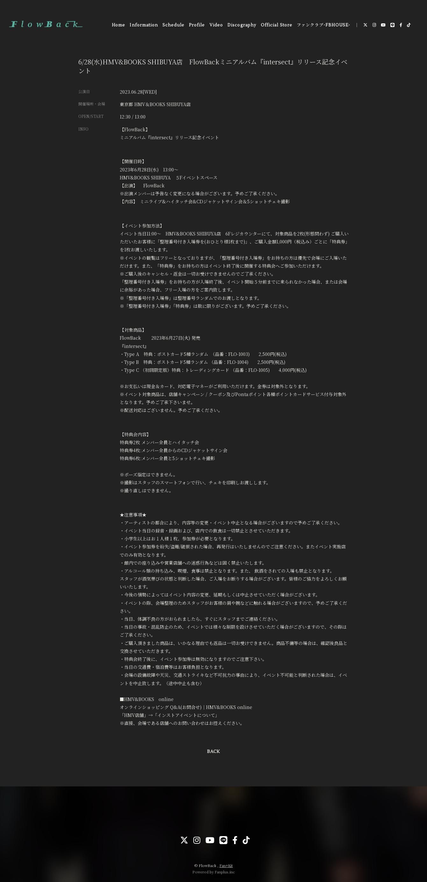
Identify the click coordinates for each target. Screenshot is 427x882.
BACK (213, 752)
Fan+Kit (226, 865)
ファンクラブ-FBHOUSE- (323, 25)
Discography (241, 25)
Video (216, 25)
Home (118, 25)
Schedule (173, 25)
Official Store (276, 25)
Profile (197, 25)
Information (144, 25)
